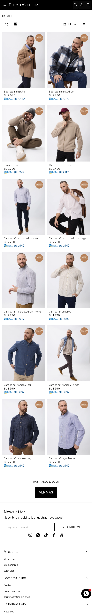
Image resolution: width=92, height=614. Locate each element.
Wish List (9, 570)
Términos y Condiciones (17, 596)
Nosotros (9, 611)
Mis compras (11, 564)
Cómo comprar (12, 590)
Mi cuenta (9, 559)
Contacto (9, 584)
